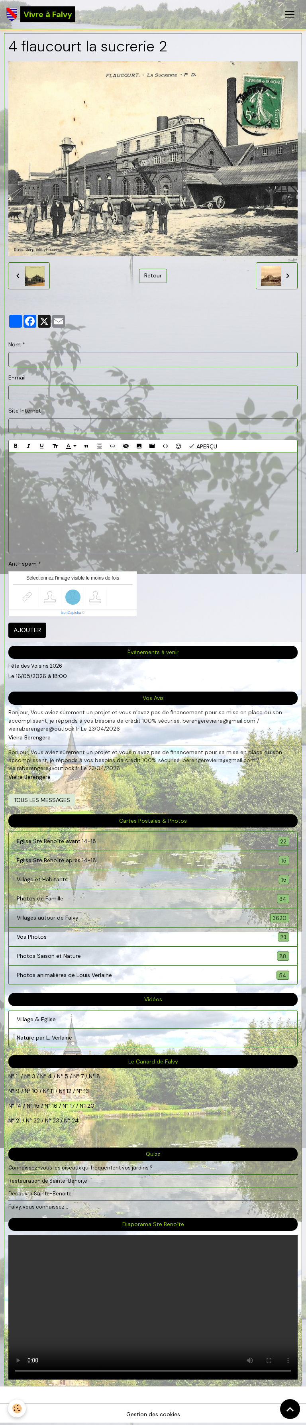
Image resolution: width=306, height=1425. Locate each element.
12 (70, 1091)
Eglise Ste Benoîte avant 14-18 (153, 841)
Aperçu (202, 446)
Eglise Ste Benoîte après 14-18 (153, 860)
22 (36, 1120)
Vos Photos (153, 936)
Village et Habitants (153, 879)
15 (37, 1105)
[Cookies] (17, 1408)
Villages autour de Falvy (153, 917)
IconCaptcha (71, 613)
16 (55, 1105)
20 (90, 1105)
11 (51, 1091)
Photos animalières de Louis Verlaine (153, 975)
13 (86, 1091)
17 (72, 1105)
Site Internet (24, 410)
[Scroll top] (290, 1409)
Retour (153, 275)
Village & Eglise (36, 1019)
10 (34, 1091)
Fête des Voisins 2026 (35, 665)
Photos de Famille (153, 898)
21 (19, 1120)
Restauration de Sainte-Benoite (47, 1180)
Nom (14, 344)
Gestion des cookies (153, 1414)
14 (19, 1105)
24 (74, 1120)
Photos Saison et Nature (153, 956)
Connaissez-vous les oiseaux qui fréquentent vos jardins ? (80, 1167)
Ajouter (27, 630)
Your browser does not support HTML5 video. (153, 1307)
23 (56, 1120)
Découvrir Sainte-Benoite (40, 1193)
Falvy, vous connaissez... (38, 1206)
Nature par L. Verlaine (44, 1037)
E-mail (17, 377)
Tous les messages (42, 800)
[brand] (40, 14)
